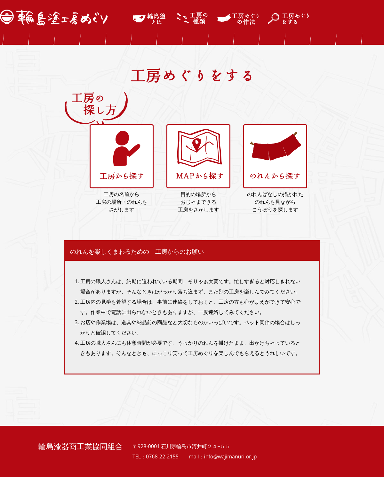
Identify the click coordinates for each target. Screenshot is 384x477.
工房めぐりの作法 (238, 18)
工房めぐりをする (289, 18)
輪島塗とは (150, 18)
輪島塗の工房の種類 (192, 18)
